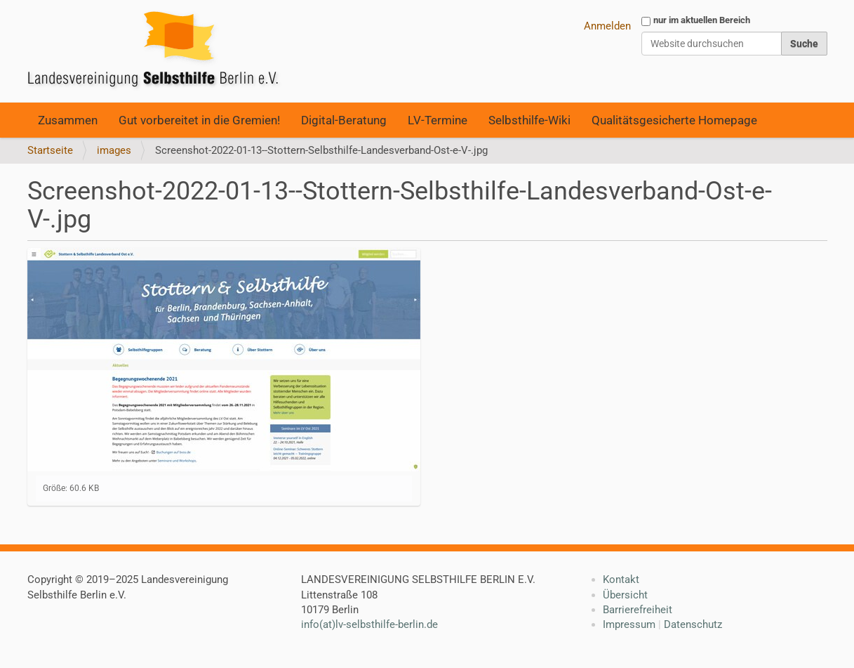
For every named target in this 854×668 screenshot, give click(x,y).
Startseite (50, 150)
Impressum (629, 624)
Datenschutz (693, 624)
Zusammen (68, 120)
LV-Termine (437, 120)
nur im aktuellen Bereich (701, 20)
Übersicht (625, 595)
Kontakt (621, 579)
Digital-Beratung (344, 120)
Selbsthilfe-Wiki (529, 120)
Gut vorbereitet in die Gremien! (199, 120)
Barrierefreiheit (637, 609)
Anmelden (607, 26)
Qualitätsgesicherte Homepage (674, 120)
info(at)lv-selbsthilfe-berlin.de (369, 624)
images (114, 150)
